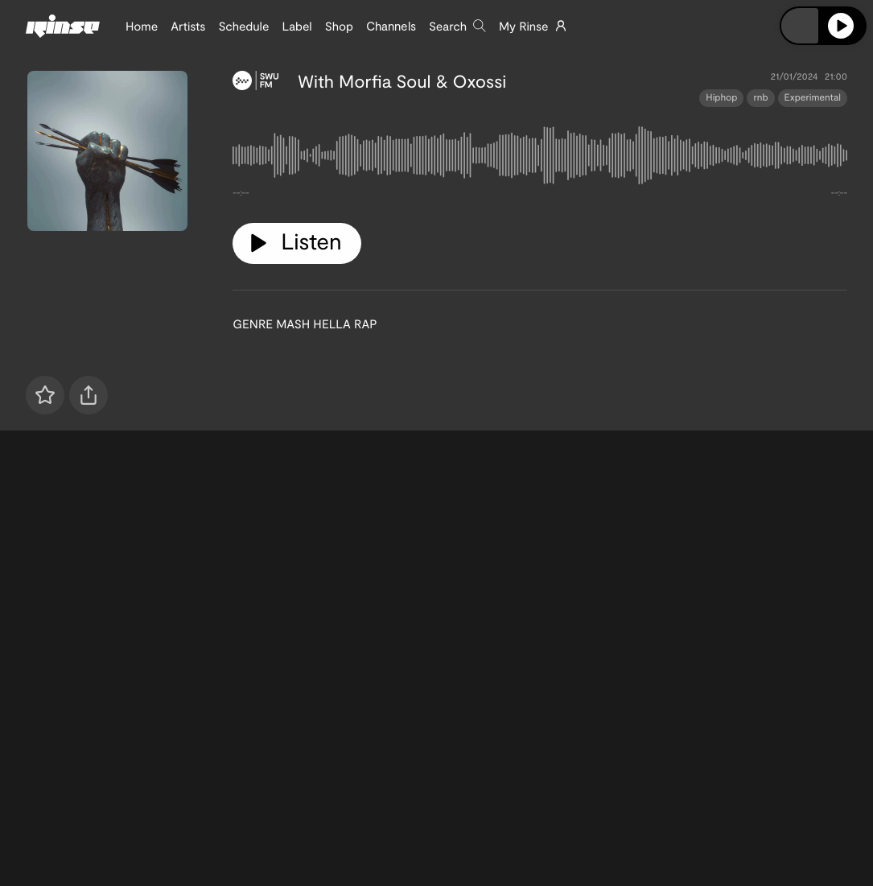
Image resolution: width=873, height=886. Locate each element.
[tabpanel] (540, 158)
